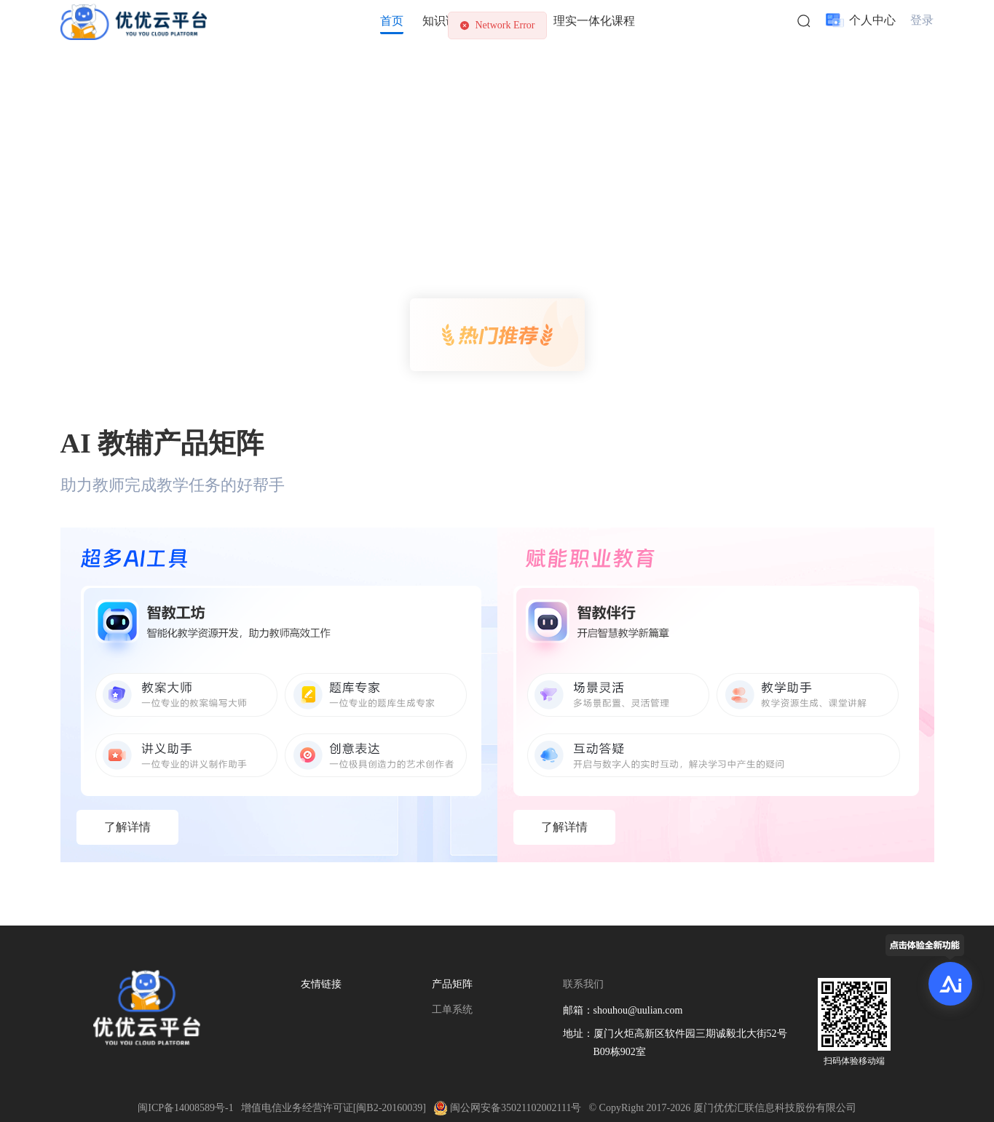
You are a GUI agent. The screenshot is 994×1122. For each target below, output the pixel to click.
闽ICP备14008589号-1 (185, 1107)
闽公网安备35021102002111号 (507, 1107)
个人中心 (872, 20)
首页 (391, 21)
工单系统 (452, 1009)
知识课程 (445, 21)
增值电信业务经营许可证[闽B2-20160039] (333, 1107)
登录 (922, 20)
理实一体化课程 (594, 21)
